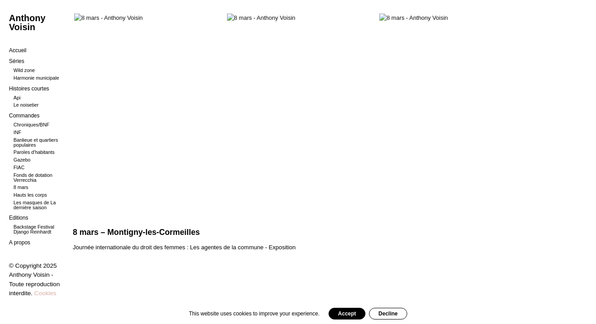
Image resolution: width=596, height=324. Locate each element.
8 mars (20, 187)
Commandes (24, 115)
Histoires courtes (29, 89)
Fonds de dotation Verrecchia (32, 177)
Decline (388, 313)
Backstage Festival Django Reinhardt (33, 229)
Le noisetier (26, 105)
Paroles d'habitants (34, 152)
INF (17, 132)
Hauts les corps (30, 195)
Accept (347, 313)
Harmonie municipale (36, 78)
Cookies (45, 293)
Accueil (18, 50)
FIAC (19, 167)
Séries (16, 61)
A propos (19, 242)
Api (17, 97)
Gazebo (22, 159)
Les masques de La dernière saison (34, 205)
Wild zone (24, 70)
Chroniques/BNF (31, 124)
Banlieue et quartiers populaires (35, 142)
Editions (18, 218)
